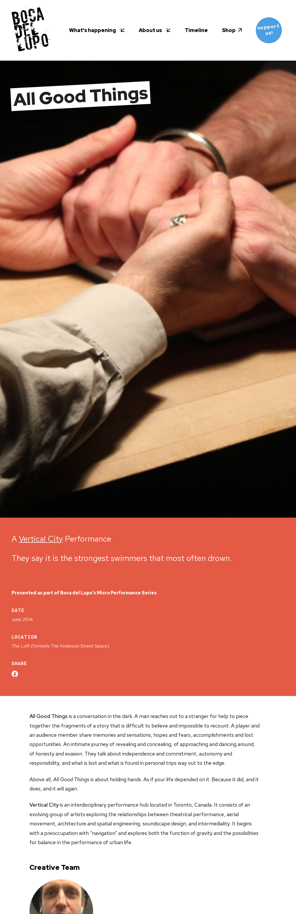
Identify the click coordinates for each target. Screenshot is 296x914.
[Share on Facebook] (15, 673)
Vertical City (41, 538)
